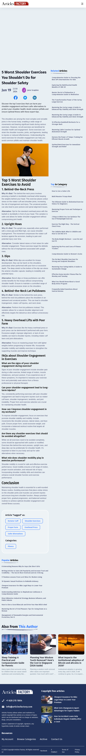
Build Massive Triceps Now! (62, 196)
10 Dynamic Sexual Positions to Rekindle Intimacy (20, 582)
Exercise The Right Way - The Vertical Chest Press (65, 225)
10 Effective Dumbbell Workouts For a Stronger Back (66, 123)
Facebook (43, 751)
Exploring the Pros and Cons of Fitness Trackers (66, 248)
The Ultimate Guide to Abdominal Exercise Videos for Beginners (67, 203)
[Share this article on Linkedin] (35, 98)
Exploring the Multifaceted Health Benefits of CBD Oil (64, 86)
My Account (7, 739)
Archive (43, 739)
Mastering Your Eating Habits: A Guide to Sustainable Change (67, 268)
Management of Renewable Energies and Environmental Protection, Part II (22, 616)
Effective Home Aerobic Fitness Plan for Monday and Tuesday (66, 275)
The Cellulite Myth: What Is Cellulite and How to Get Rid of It (66, 233)
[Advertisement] (43, 25)
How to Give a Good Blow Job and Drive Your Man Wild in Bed (24, 605)
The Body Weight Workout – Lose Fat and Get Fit (67, 240)
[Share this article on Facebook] (16, 98)
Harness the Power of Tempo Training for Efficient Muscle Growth (67, 138)
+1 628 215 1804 (12, 700)
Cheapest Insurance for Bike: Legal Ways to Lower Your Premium (22, 587)
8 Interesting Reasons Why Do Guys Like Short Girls (21, 567)
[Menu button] (82, 4)
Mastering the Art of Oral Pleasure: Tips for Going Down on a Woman (24, 610)
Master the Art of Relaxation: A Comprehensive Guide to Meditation (65, 93)
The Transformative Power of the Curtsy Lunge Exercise (67, 101)
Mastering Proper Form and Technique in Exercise (67, 210)
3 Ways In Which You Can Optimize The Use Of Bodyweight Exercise (66, 218)
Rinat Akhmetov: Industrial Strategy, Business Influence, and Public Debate (24, 599)
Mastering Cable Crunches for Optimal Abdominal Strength (66, 131)
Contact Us (56, 739)
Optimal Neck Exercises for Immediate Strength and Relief (66, 146)
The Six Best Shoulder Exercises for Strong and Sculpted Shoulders (65, 260)
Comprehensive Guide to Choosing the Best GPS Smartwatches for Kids (66, 79)
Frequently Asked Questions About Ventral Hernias (64, 290)
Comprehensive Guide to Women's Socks (67, 254)
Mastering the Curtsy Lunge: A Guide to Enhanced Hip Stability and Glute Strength (67, 108)
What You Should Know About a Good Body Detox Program (66, 283)
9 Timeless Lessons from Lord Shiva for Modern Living (22, 577)
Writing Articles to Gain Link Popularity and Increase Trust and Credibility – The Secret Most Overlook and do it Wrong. (25, 572)
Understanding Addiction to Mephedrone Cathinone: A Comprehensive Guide (22, 593)
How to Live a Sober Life (61, 191)
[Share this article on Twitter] (25, 98)
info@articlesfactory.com (17, 706)
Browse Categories (26, 739)
